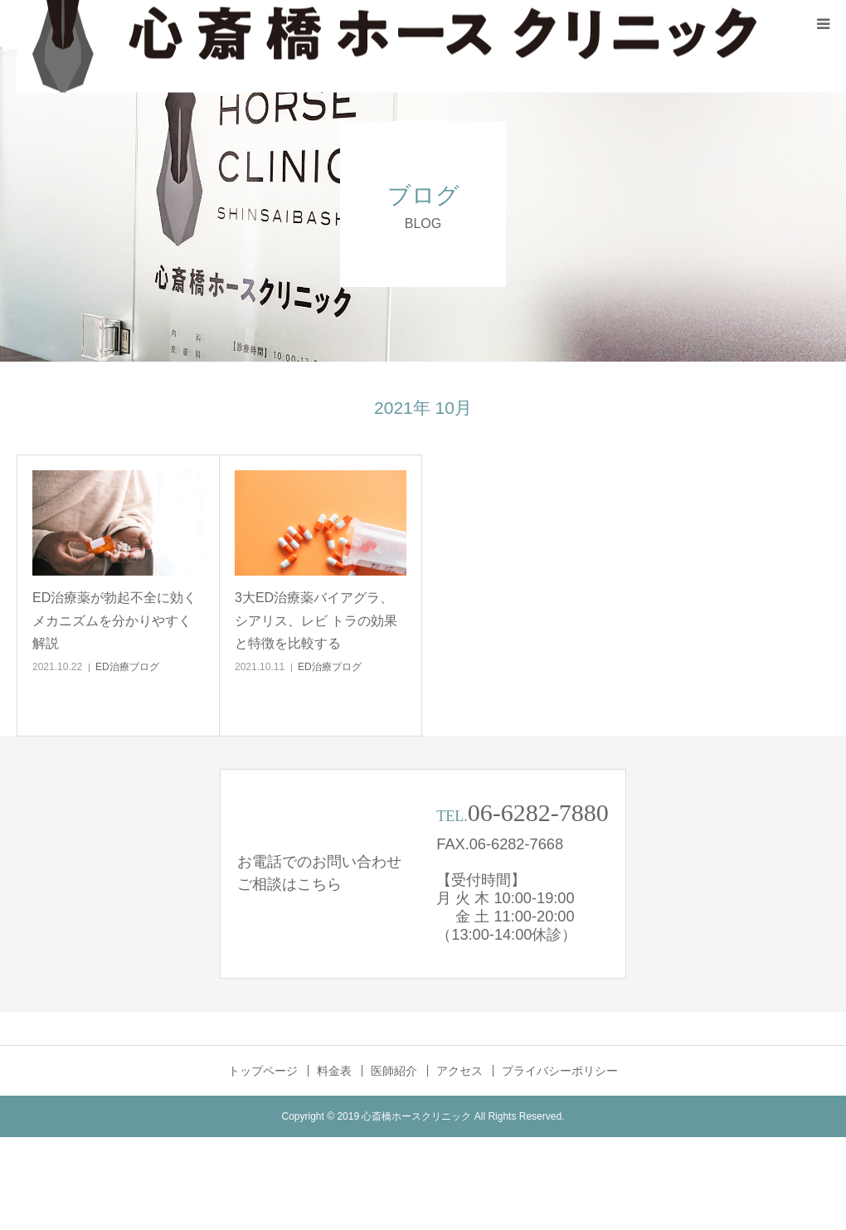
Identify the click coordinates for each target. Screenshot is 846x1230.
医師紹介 (394, 1071)
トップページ (263, 1071)
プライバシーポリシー (560, 1071)
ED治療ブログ (127, 667)
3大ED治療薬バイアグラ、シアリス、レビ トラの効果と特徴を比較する (316, 620)
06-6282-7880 (538, 812)
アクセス (459, 1071)
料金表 (334, 1071)
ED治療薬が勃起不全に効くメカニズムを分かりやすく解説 (114, 620)
